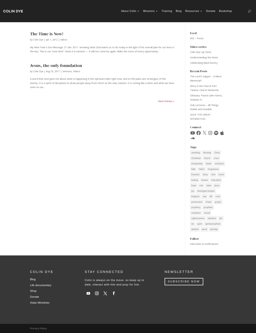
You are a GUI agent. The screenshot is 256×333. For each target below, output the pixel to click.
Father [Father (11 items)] (202, 169)
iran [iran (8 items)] (201, 185)
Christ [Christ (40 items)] (217, 152)
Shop (33, 290)
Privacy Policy (38, 328)
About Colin (128, 11)
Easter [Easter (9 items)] (209, 163)
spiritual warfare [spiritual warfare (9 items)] (212, 223)
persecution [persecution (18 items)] (196, 202)
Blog (179, 11)
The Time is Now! (46, 34)
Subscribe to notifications (204, 243)
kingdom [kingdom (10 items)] (195, 196)
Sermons (67, 71)
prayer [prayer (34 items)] (218, 202)
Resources (192, 11)
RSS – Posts (197, 38)
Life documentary (40, 285)
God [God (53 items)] (213, 174)
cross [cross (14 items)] (216, 158)
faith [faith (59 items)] (193, 169)
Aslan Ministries (39, 302)
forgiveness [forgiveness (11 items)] (213, 169)
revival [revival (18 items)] (207, 212)
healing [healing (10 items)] (194, 180)
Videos (63, 39)
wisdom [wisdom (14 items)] (195, 229)
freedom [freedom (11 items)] (195, 174)
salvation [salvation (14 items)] (212, 218)
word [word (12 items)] (204, 229)
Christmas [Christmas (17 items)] (196, 158)
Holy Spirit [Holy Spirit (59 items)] (216, 180)
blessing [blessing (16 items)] (207, 152)
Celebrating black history (204, 62)
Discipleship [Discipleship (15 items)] (197, 163)
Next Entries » (166, 101)
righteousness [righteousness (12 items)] (197, 218)
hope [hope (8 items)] (193, 185)
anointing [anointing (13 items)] (195, 152)
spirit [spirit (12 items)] (199, 223)
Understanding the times (204, 57)
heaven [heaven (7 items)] (204, 180)
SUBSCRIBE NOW (184, 281)
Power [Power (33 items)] (209, 202)
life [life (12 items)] (211, 196)
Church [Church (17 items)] (207, 158)
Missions (149, 11)
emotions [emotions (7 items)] (219, 163)
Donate (211, 11)
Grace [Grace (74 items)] (221, 174)
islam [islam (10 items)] (208, 185)
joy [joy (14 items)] (192, 191)
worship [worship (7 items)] (214, 229)
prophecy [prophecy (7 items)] (195, 207)
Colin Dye (38, 39)
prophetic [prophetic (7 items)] (208, 207)
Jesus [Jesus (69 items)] (217, 185)
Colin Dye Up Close (200, 52)
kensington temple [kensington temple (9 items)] (206, 191)
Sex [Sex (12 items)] (220, 218)
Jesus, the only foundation (56, 65)
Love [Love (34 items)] (218, 196)
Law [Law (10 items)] (204, 196)
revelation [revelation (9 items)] (196, 212)
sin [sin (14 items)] (192, 223)
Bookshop (225, 11)
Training (167, 11)
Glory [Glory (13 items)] (205, 174)
